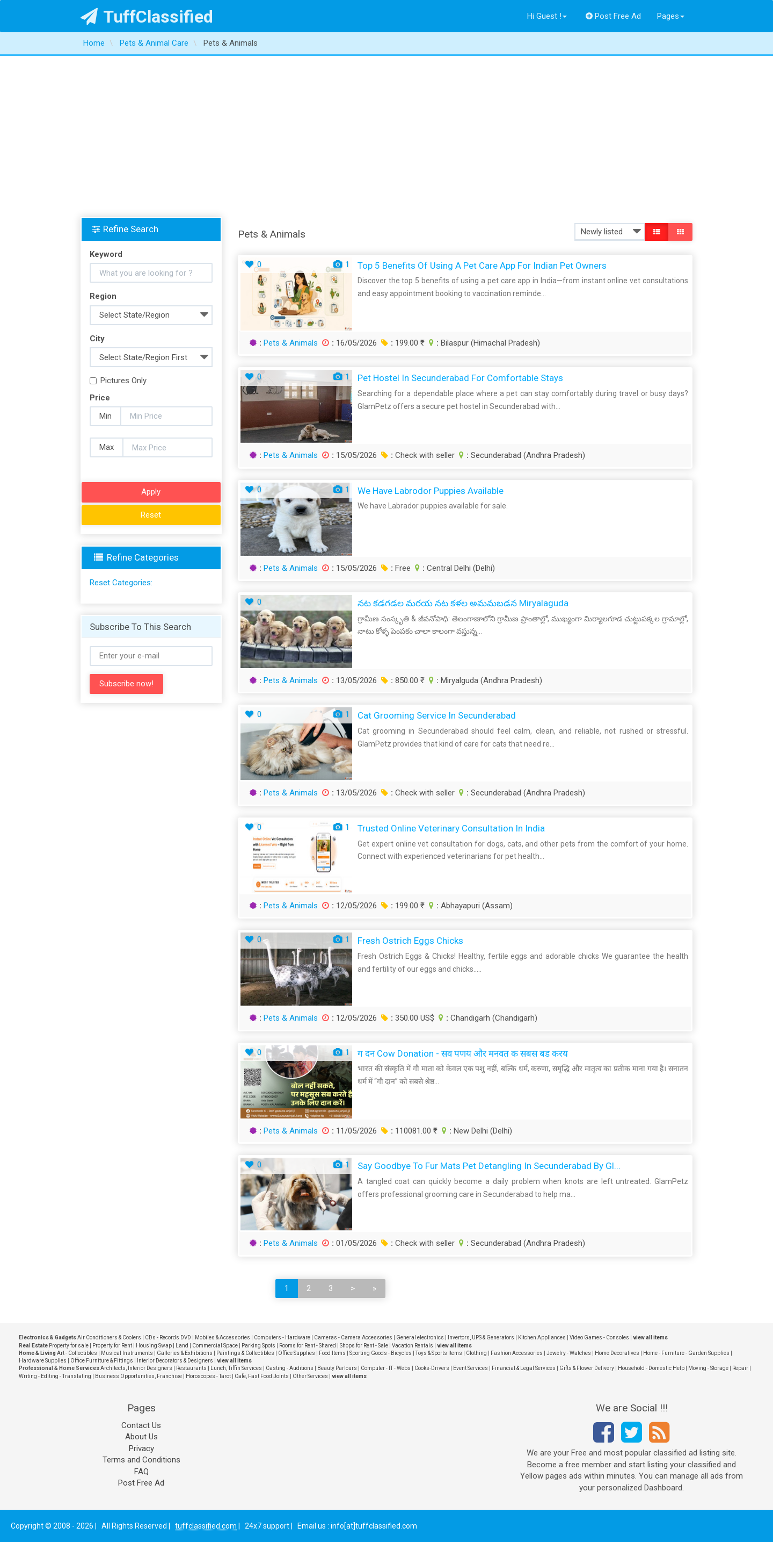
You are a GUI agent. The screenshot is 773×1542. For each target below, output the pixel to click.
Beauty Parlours (337, 1368)
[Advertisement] (386, 136)
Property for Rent (112, 1346)
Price (100, 398)
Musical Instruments (127, 1353)
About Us (141, 1436)
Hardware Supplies (43, 1361)
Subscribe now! (126, 683)
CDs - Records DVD (168, 1337)
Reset (151, 515)
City (97, 338)
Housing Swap (154, 1346)
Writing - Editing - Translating (55, 1376)
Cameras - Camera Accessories (353, 1337)
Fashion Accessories (517, 1353)
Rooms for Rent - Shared (307, 1346)
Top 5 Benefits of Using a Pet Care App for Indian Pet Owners (482, 265)
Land (182, 1346)
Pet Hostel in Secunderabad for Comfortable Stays (460, 377)
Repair (740, 1368)
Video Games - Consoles (599, 1337)
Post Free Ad (613, 16)
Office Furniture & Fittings (101, 1361)
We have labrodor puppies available (431, 490)
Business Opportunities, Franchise (138, 1376)
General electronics (420, 1337)
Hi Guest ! (547, 16)
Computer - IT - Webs (386, 1368)
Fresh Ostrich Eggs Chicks (410, 940)
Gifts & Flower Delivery (586, 1368)
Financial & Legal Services (524, 1368)
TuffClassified (147, 16)
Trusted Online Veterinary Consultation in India (451, 828)
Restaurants (191, 1368)
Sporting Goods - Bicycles (380, 1353)
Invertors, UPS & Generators (481, 1337)
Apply (151, 492)
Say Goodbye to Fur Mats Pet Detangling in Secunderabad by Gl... (489, 1165)
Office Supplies (296, 1353)
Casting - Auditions (289, 1368)
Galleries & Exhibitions (185, 1353)
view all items (650, 1337)
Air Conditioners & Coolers (109, 1337)
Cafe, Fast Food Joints (262, 1376)
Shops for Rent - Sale (364, 1346)
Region (103, 296)
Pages (670, 16)
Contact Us (141, 1425)
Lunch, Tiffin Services (236, 1368)
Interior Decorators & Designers (175, 1361)
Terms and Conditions (141, 1460)
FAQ (141, 1471)
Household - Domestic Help (651, 1368)
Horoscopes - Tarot (208, 1376)
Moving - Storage (708, 1368)
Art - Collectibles (77, 1353)
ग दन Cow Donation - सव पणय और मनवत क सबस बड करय (463, 1053)
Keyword (106, 254)
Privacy (141, 1448)
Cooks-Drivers (431, 1368)
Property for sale (69, 1346)
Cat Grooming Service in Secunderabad (437, 715)
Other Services (310, 1376)
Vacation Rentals (412, 1346)
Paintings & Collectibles (245, 1353)
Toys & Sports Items (438, 1353)
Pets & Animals (291, 343)
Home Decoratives (617, 1353)
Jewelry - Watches (568, 1353)
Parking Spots (258, 1346)
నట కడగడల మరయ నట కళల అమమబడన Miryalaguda (463, 603)
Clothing (476, 1353)
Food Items (332, 1353)
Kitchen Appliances (542, 1337)
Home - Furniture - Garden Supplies (686, 1353)
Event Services (470, 1368)
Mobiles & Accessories (222, 1337)
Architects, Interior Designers (136, 1368)
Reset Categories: (121, 582)
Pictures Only (118, 380)
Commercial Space (215, 1346)
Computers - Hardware (282, 1337)
